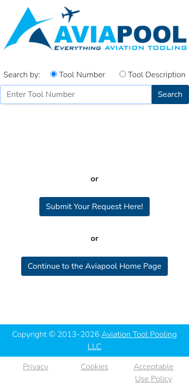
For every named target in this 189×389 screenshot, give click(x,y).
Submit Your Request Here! (94, 206)
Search (170, 94)
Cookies (94, 366)
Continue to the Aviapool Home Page (94, 266)
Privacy (35, 366)
